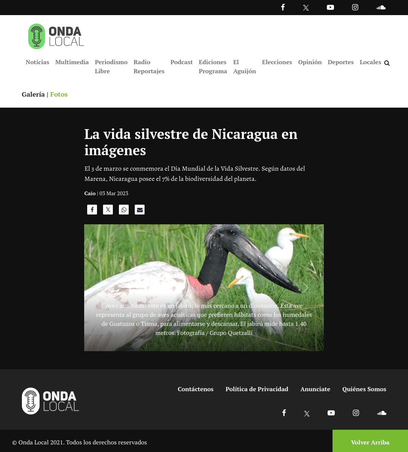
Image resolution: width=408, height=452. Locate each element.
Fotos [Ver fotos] (59, 94)
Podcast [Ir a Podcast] (182, 62)
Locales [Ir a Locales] (370, 62)
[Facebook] (283, 7)
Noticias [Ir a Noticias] (37, 62)
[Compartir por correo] (140, 212)
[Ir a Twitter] (306, 8)
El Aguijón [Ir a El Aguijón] (244, 66)
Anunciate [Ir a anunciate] (315, 389)
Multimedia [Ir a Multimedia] (72, 62)
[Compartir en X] (108, 212)
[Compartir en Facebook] (92, 212)
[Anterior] (102, 288)
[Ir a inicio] (56, 34)
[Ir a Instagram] (355, 7)
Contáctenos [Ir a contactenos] (196, 389)
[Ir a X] (307, 413)
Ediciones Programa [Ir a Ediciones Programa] (213, 66)
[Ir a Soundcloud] (381, 413)
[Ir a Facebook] (284, 413)
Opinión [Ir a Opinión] (310, 62)
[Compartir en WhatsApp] (124, 212)
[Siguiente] (305, 288)
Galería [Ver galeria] (33, 94)
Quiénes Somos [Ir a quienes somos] (364, 389)
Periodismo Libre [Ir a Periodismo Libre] (111, 66)
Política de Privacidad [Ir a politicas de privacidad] (257, 389)
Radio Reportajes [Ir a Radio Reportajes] (149, 66)
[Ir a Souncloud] (380, 7)
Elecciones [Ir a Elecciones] (277, 62)
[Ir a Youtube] (330, 7)
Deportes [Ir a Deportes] (341, 62)
